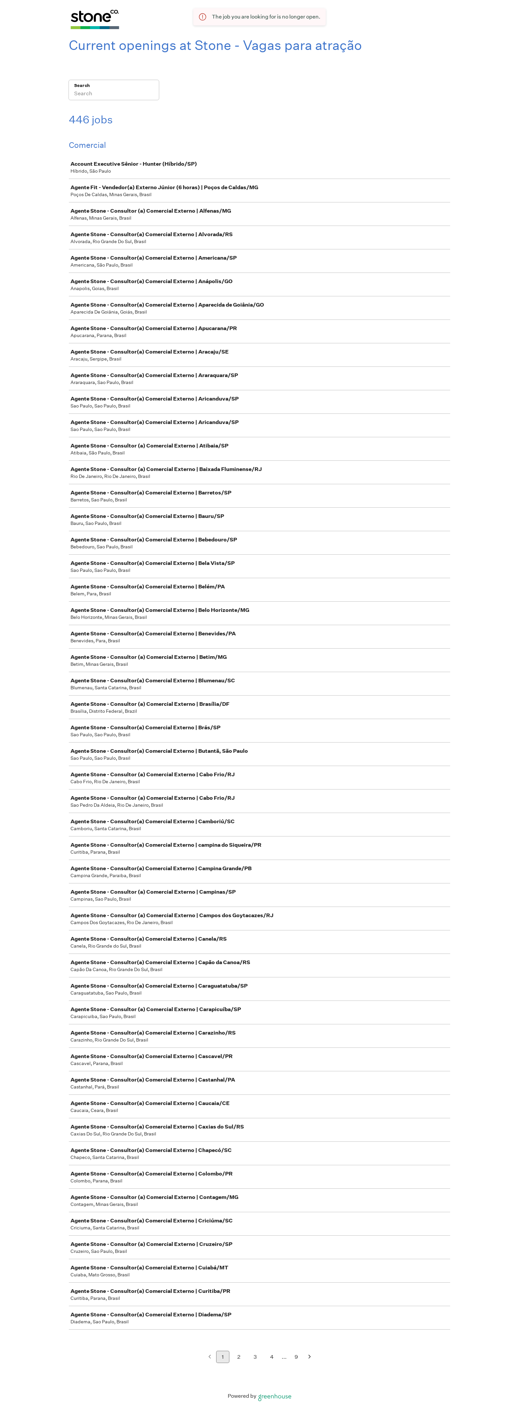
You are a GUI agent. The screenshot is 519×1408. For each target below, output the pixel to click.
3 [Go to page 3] (255, 1357)
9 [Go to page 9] (296, 1357)
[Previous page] (210, 1357)
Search (82, 85)
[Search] (114, 94)
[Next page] (309, 1357)
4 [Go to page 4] (272, 1357)
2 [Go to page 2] (238, 1357)
